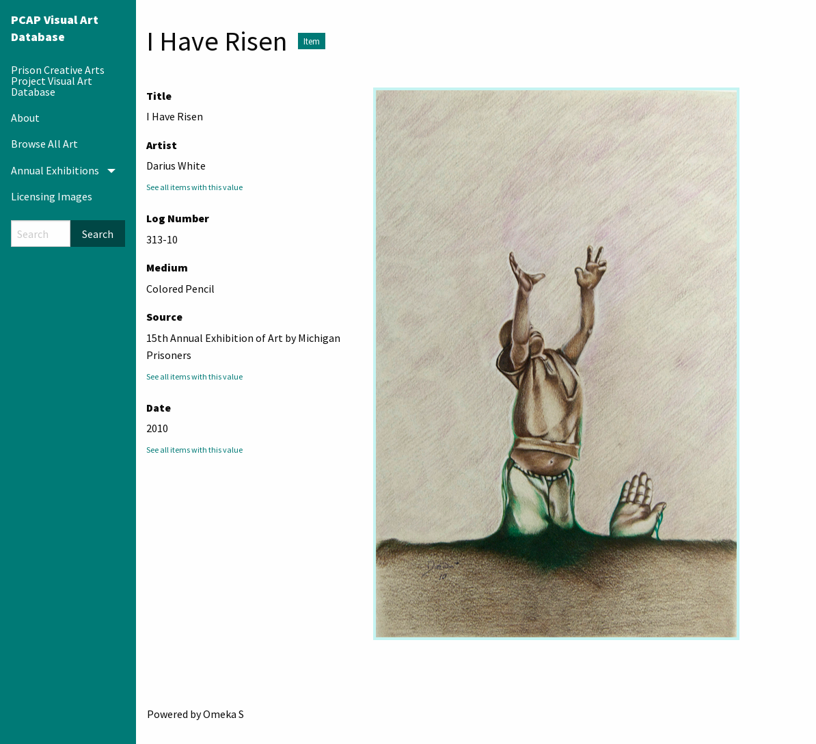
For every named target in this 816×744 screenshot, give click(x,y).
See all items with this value (194, 187)
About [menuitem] (25, 117)
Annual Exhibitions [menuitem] (55, 170)
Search (97, 234)
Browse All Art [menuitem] (44, 143)
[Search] (40, 233)
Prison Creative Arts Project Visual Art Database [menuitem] (58, 80)
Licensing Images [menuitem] (51, 196)
